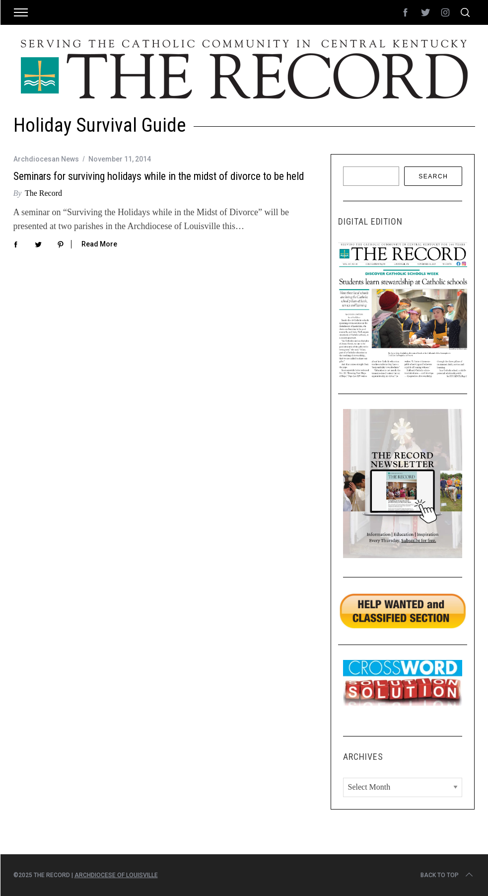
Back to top (447, 875)
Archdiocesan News (46, 159)
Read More (99, 244)
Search (433, 176)
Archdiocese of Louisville (116, 875)
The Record (43, 193)
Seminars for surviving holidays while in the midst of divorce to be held (158, 176)
